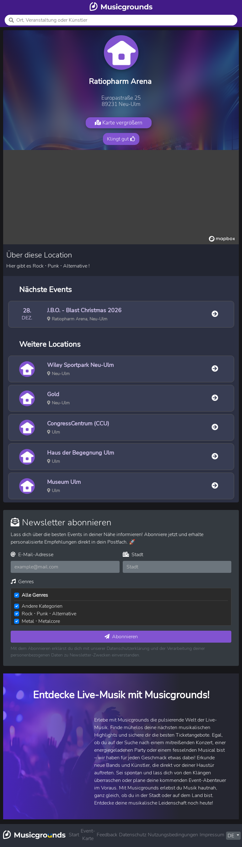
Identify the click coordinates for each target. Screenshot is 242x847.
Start (74, 834)
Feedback (107, 834)
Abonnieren (121, 636)
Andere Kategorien (42, 606)
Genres (22, 581)
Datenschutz (132, 834)
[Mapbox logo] (222, 238)
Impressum (212, 834)
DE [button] (231, 835)
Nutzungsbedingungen (173, 834)
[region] (121, 197)
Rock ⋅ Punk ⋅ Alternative (49, 613)
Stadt (133, 554)
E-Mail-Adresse (32, 554)
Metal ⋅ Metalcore (41, 621)
